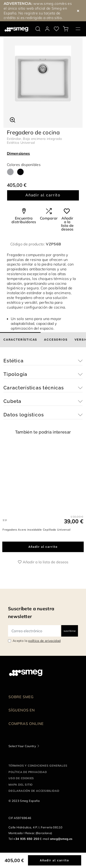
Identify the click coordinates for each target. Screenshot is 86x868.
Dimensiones (18, 153)
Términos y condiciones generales (37, 765)
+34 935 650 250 (26, 839)
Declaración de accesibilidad (33, 790)
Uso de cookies (21, 778)
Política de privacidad (27, 772)
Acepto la (37, 641)
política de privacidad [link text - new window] (44, 641)
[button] (12, 119)
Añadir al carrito (43, 195)
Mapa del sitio (20, 784)
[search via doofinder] (38, 29)
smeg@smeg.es (61, 839)
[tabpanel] (43, 74)
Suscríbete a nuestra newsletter (31, 612)
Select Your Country (22, 746)
